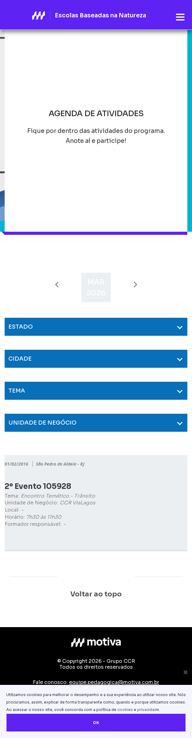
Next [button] (135, 285)
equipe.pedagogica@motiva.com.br (114, 682)
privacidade (148, 709)
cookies (125, 709)
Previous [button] (57, 285)
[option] (96, 287)
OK (96, 722)
